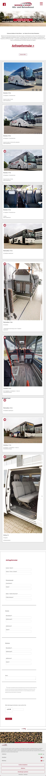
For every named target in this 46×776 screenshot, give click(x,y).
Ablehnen (23, 768)
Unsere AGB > (23, 54)
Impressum (25, 774)
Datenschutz (21, 774)
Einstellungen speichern (23, 771)
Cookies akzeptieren (23, 764)
